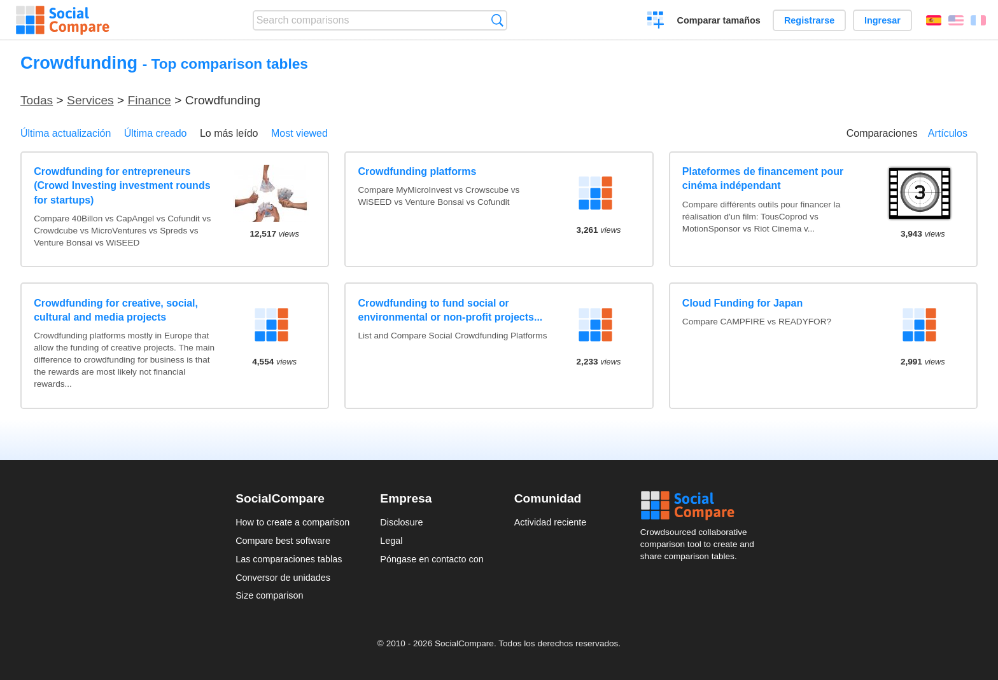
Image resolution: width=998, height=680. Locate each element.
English (956, 20)
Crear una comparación (655, 22)
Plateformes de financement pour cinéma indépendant (762, 178)
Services (90, 100)
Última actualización (65, 133)
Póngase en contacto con (431, 559)
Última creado (155, 133)
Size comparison (269, 595)
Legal (391, 541)
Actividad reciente (550, 522)
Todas (36, 100)
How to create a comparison (292, 522)
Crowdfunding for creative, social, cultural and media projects (116, 310)
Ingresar (882, 20)
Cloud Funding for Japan (742, 303)
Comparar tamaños (719, 20)
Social (701, 505)
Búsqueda (497, 20)
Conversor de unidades (282, 577)
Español (933, 20)
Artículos (947, 133)
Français (978, 20)
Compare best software (282, 541)
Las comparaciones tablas (288, 559)
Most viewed (299, 133)
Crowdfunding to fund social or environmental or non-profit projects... (450, 310)
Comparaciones (882, 133)
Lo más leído (229, 133)
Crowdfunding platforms (417, 171)
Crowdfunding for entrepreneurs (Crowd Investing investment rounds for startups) (122, 185)
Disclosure (401, 522)
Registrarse (809, 20)
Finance (149, 100)
